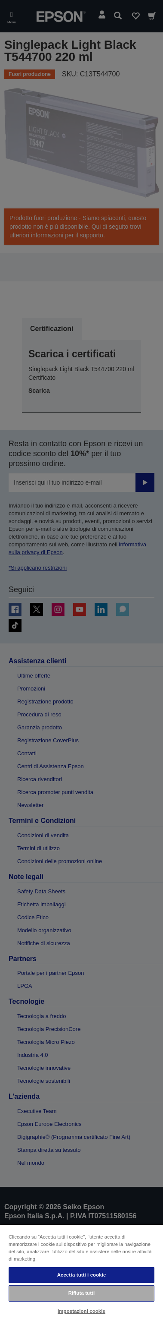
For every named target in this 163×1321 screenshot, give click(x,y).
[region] (81, 1272)
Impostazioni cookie (81, 1311)
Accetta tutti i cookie (81, 1274)
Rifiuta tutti (81, 1293)
